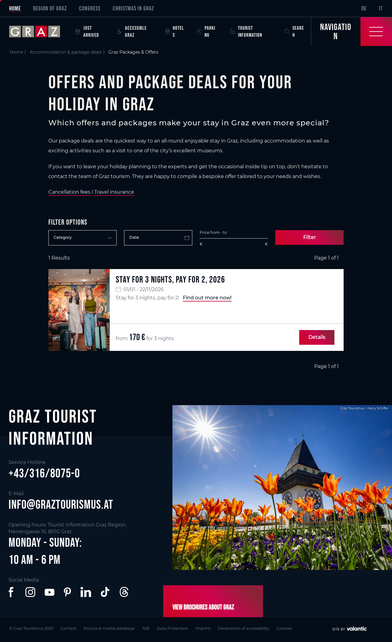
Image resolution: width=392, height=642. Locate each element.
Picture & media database (109, 628)
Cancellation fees (69, 192)
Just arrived (87, 31)
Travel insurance (114, 192)
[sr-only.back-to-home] (39, 31)
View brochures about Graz (203, 607)
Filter (309, 237)
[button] (12, 592)
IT (381, 8)
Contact (68, 628)
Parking (206, 31)
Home (15, 8)
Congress (89, 8)
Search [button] (294, 31)
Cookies (284, 628)
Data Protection (172, 628)
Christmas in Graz (133, 8)
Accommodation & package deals (66, 52)
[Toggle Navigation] (351, 31)
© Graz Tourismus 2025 (31, 628)
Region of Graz (50, 8)
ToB (145, 628)
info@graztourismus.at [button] (61, 504)
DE (364, 8)
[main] (196, 208)
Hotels (174, 31)
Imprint (202, 628)
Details (316, 337)
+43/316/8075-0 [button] (44, 473)
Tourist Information (246, 31)
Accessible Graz (132, 31)
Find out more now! (207, 298)
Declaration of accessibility (243, 628)
